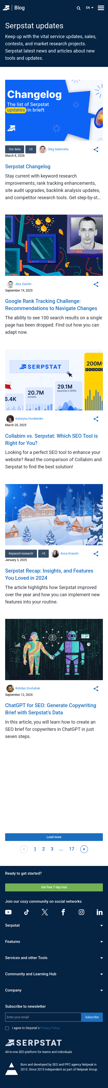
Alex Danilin (23, 284)
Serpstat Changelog (27, 166)
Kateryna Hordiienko (29, 418)
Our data (15, 149)
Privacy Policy (50, 1028)
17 (71, 849)
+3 (31, 149)
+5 (43, 553)
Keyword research (21, 553)
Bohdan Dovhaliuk (27, 688)
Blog (19, 8)
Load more (54, 837)
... (61, 849)
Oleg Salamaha (58, 149)
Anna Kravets (69, 553)
